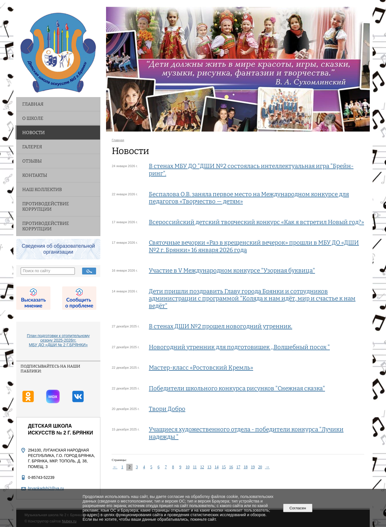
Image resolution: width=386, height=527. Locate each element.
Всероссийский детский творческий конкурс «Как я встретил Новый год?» (256, 222)
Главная (32, 104)
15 (224, 467)
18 (246, 467)
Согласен (297, 508)
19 (253, 467)
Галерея (32, 146)
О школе (32, 118)
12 (202, 467)
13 (209, 467)
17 (238, 467)
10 (188, 467)
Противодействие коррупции (45, 206)
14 (217, 467)
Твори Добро (167, 408)
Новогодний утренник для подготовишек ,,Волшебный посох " (239, 347)
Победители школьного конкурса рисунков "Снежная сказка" (237, 388)
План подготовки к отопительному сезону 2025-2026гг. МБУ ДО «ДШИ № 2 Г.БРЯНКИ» (58, 340)
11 (195, 467)
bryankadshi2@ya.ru (46, 488)
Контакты (34, 175)
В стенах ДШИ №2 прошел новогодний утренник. (220, 326)
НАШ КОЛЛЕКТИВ (42, 189)
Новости (33, 132)
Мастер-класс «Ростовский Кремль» (201, 367)
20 (260, 467)
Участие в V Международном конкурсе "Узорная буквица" (232, 270)
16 (231, 467)
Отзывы (32, 161)
